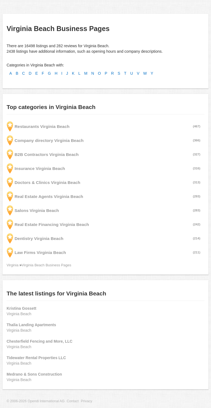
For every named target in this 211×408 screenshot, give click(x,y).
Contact (73, 401)
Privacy (86, 401)
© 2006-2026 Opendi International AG (36, 401)
